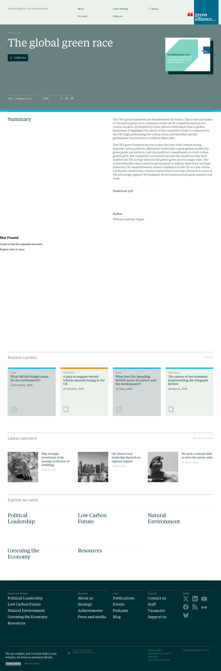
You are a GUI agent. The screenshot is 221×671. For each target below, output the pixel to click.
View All (208, 357)
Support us (157, 617)
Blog (117, 617)
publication (14, 32)
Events (119, 604)
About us (85, 598)
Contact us (157, 598)
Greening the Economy (27, 617)
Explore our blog (203, 438)
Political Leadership (25, 598)
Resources (16, 623)
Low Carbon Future (24, 604)
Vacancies (156, 610)
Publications (124, 598)
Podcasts (120, 610)
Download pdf (136, 190)
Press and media (92, 617)
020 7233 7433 (85, 650)
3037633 (91, 652)
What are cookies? (32, 663)
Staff (152, 604)
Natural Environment (26, 610)
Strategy (85, 604)
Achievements (90, 610)
